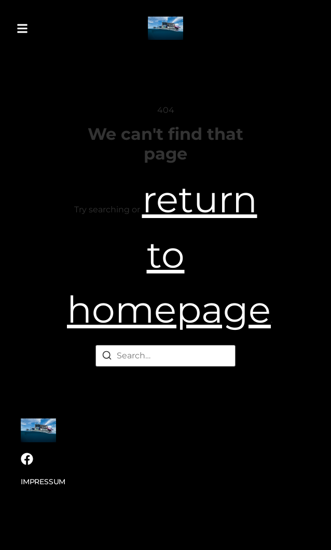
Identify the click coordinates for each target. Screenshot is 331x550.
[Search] (106, 357)
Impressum (43, 481)
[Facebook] (27, 459)
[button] (22, 28)
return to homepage (169, 254)
